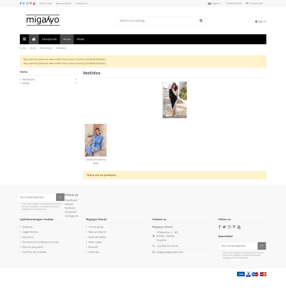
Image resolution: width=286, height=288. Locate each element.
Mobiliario (28, 87)
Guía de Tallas (97, 245)
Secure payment (32, 255)
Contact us (82, 3)
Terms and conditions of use (40, 250)
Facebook (71, 208)
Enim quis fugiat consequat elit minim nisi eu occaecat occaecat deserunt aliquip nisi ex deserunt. (41, 215)
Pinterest (71, 220)
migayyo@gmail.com (169, 260)
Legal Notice (30, 240)
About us (28, 245)
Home (23, 80)
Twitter (69, 212)
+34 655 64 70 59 (167, 254)
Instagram (72, 224)
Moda (25, 91)
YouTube (70, 216)
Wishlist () (234, 3)
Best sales (95, 250)
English (215, 3)
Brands (93, 255)
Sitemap (93, 260)
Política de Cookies (34, 260)
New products (64, 3)
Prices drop (46, 3)
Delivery (27, 235)
